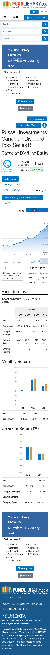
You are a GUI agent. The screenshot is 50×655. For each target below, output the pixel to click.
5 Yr (39, 210)
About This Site (10, 609)
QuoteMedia (40, 629)
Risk (19, 184)
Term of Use (36, 604)
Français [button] (43, 12)
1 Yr (28, 210)
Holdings (8, 184)
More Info (25, 108)
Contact (23, 609)
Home (4, 17)
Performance (10, 179)
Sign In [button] (34, 12)
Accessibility (23, 604)
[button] (45, 24)
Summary (16, 190)
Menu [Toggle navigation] (17, 17)
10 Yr (45, 210)
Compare (43, 273)
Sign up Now (25, 101)
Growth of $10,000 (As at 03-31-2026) (22, 197)
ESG (6, 190)
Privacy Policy (8, 604)
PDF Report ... (37, 119)
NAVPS (7, 203)
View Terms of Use (28, 632)
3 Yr (34, 210)
